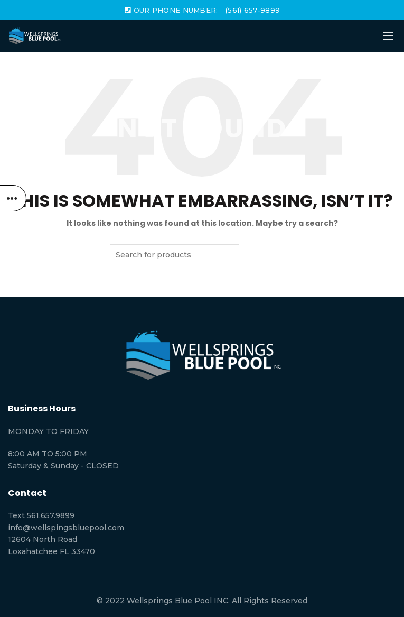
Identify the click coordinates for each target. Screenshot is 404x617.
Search (267, 255)
